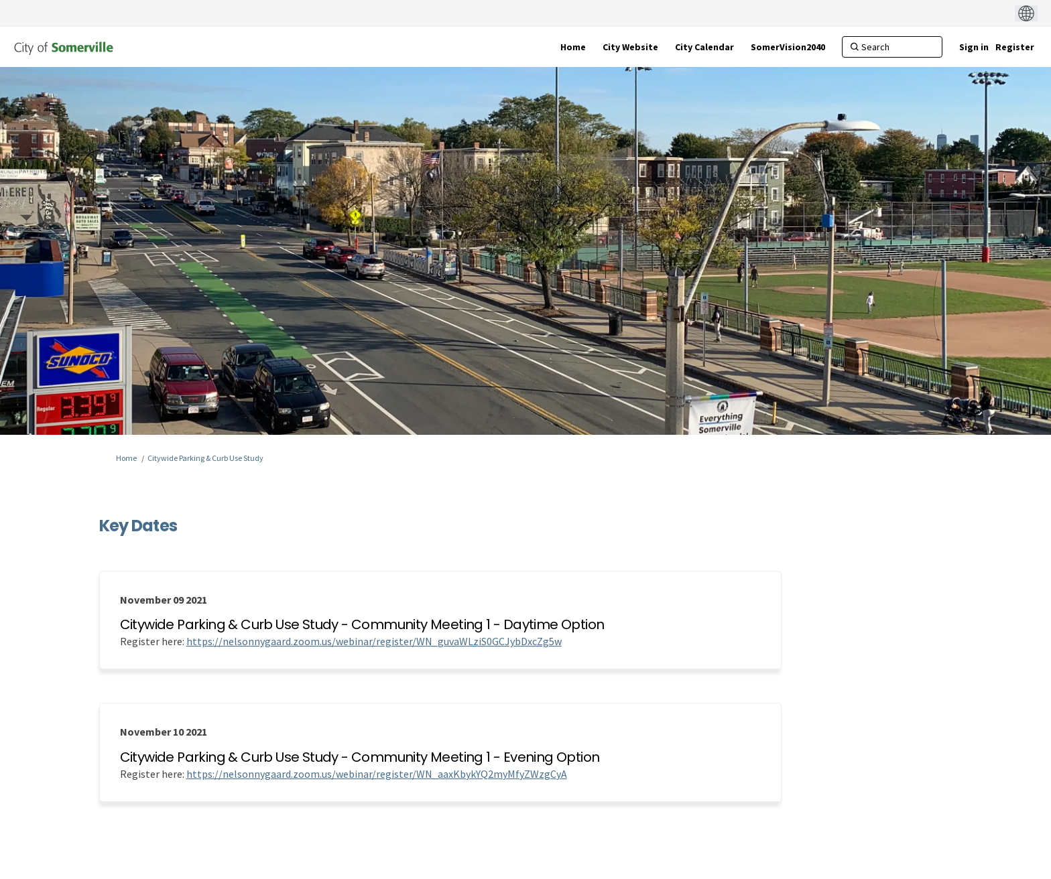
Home (126, 458)
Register (1014, 47)
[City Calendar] (704, 47)
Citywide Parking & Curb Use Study (205, 458)
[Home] (573, 47)
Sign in (974, 47)
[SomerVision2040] (787, 47)
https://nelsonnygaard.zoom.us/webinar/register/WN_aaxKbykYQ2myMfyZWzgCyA (376, 774)
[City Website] (630, 47)
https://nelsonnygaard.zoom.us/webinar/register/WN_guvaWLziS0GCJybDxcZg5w (374, 641)
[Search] (892, 47)
